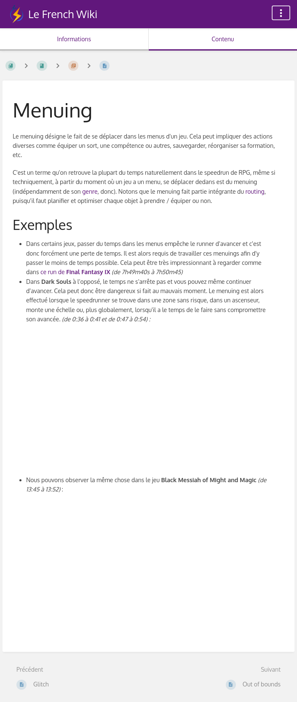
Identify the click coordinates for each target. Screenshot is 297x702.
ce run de (75, 271)
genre (89, 191)
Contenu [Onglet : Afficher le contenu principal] (222, 39)
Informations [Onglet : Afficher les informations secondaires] (74, 39)
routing (254, 191)
